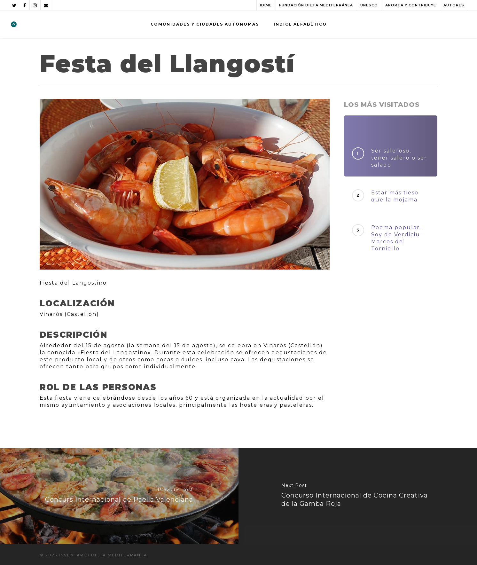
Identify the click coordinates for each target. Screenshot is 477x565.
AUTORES (453, 5)
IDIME (266, 5)
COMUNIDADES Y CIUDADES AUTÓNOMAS (205, 24)
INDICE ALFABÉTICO (300, 24)
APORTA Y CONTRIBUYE (410, 5)
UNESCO (369, 5)
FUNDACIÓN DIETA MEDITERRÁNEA (316, 5)
